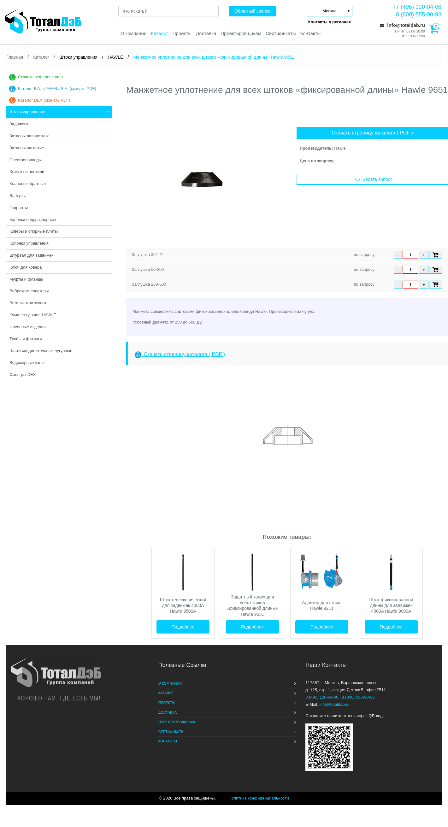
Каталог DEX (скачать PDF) (44, 100)
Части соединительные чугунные (40, 350)
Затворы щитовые (26, 148)
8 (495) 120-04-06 (322, 697)
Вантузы (17, 195)
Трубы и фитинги (25, 338)
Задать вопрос (374, 179)
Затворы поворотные (29, 136)
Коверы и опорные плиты (33, 231)
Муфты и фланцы (26, 279)
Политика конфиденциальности (258, 798)
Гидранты (18, 207)
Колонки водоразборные (32, 219)
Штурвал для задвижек (31, 255)
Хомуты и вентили (26, 171)
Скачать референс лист (40, 76)
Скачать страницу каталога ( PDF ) (372, 132)
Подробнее (183, 626)
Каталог (159, 33)
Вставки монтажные (28, 302)
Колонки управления (29, 243)
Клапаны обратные (27, 183)
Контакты (310, 33)
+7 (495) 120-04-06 (416, 7)
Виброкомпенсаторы (29, 291)
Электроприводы (25, 160)
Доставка (206, 33)
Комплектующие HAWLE (32, 314)
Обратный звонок (252, 11)
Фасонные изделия (27, 326)
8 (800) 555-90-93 (418, 14)
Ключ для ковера (25, 267)
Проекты (182, 33)
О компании (133, 33)
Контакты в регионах (329, 22)
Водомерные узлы (26, 362)
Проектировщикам (241, 33)
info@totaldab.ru (402, 25)
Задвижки (18, 124)
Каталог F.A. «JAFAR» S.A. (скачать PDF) (57, 88)
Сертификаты (281, 33)
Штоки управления (27, 112)
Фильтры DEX (22, 374)
